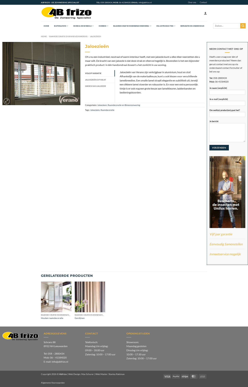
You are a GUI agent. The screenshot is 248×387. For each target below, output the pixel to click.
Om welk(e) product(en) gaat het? (227, 114)
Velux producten (165, 25)
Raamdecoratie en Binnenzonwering (132, 25)
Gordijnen (80, 318)
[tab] (100, 73)
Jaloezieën (95, 110)
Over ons (192, 2)
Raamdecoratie (107, 110)
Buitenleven (61, 25)
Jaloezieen (95, 36)
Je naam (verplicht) (227, 92)
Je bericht (227, 132)
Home (46, 26)
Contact (203, 2)
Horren (103, 25)
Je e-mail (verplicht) (227, 103)
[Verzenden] (243, 26)
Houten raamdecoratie (52, 318)
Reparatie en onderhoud (192, 26)
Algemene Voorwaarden (53, 382)
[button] (205, 13)
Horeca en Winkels (83, 25)
